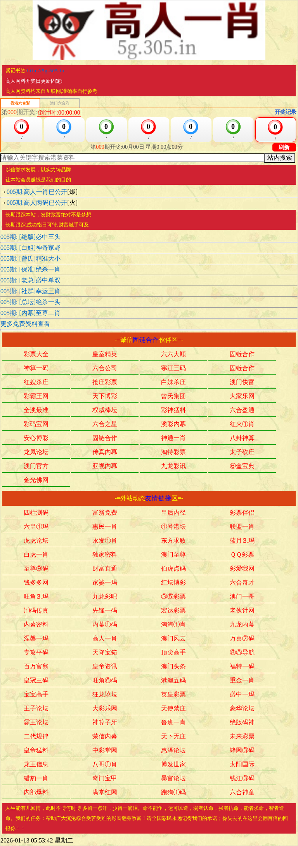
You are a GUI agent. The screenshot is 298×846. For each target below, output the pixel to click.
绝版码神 (242, 723)
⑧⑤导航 (242, 653)
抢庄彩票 (104, 382)
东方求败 (173, 541)
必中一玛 (242, 695)
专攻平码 (36, 653)
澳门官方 (36, 466)
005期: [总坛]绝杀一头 (30, 302)
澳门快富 (242, 382)
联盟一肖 (242, 527)
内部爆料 (36, 793)
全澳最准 (36, 410)
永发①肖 (104, 541)
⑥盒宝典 (242, 466)
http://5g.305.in (45, 70)
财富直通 (104, 569)
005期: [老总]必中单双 (30, 280)
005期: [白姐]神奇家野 (30, 247)
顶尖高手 (173, 653)
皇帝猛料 (36, 751)
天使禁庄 (173, 709)
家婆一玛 (104, 583)
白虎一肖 (36, 555)
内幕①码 (104, 625)
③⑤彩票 (173, 597)
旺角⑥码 (104, 681)
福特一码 (242, 667)
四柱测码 (36, 513)
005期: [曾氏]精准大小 (30, 258)
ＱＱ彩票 (242, 555)
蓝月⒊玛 (242, 541)
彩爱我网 (242, 569)
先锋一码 (104, 611)
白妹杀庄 (173, 382)
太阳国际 (242, 765)
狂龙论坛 (104, 695)
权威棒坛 (104, 410)
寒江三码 (173, 368)
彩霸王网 (36, 396)
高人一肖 (104, 639)
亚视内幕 (104, 466)
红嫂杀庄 (36, 382)
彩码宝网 (36, 424)
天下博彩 (104, 396)
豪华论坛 (242, 709)
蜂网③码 (242, 751)
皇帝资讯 (104, 667)
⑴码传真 (36, 611)
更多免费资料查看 (25, 323)
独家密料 (104, 555)
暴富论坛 (173, 779)
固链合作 (146, 339)
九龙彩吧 (104, 597)
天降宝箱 (104, 653)
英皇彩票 (173, 695)
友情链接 (158, 498)
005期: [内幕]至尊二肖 (30, 313)
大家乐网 (242, 396)
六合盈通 (242, 410)
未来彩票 (242, 737)
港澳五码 (173, 681)
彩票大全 (36, 354)
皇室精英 (104, 354)
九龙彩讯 (173, 466)
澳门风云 (173, 639)
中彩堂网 (104, 751)
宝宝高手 (36, 695)
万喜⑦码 (242, 639)
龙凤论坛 (36, 452)
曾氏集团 (173, 396)
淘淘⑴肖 (173, 625)
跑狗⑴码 (173, 793)
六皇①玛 (36, 527)
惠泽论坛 (173, 751)
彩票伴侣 (242, 513)
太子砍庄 (242, 452)
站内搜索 (279, 157)
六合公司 (104, 368)
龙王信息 (36, 765)
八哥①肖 (104, 765)
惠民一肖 (104, 527)
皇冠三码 (36, 681)
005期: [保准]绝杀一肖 (30, 269)
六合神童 (242, 793)
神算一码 (36, 368)
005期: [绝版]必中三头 (30, 236)
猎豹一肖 (36, 779)
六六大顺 (173, 354)
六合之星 (104, 424)
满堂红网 (104, 793)
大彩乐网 (104, 709)
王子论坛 (36, 709)
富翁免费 (104, 513)
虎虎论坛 (36, 541)
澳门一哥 (242, 597)
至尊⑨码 (36, 569)
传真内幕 (104, 452)
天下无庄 (173, 737)
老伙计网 (242, 611)
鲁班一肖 (173, 723)
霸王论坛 (36, 723)
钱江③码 (242, 779)
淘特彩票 (173, 452)
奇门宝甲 (104, 779)
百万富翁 (36, 667)
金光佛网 (36, 480)
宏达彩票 (173, 611)
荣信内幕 (104, 737)
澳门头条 (173, 667)
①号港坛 (173, 527)
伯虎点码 (173, 569)
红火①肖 (242, 424)
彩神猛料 (173, 410)
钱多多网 (36, 583)
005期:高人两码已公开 (37, 202)
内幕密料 (36, 625)
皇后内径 (173, 513)
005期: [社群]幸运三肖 (30, 291)
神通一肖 (173, 438)
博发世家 (173, 765)
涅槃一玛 (36, 639)
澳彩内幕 (173, 424)
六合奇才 (242, 583)
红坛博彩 (173, 583)
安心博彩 (36, 438)
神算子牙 (104, 723)
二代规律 (36, 737)
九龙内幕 (242, 625)
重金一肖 (242, 681)
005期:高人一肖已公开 (37, 191)
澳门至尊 (173, 555)
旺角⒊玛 (36, 597)
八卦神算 (242, 438)
